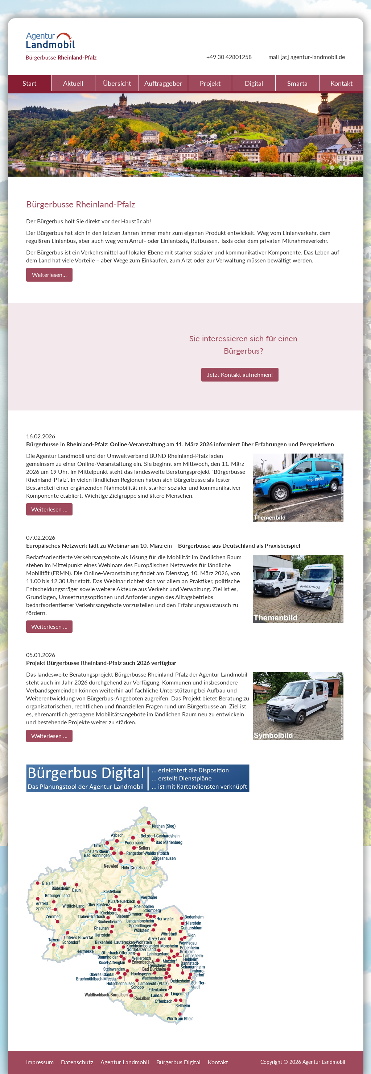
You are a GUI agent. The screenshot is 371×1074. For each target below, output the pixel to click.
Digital (254, 83)
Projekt (210, 83)
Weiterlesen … (49, 509)
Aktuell (73, 83)
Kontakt (341, 83)
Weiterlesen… (49, 274)
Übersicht (117, 83)
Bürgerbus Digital (178, 1061)
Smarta (297, 83)
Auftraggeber (163, 83)
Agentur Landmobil (124, 1061)
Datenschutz (77, 1061)
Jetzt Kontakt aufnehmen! (240, 374)
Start (29, 83)
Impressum (40, 1061)
